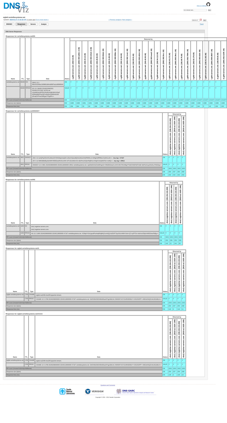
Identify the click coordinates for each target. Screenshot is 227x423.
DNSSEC (9, 24)
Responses (21, 24)
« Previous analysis (115, 20)
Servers (33, 24)
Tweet (202, 24)
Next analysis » (127, 20)
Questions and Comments (108, 385)
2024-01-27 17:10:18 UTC (18, 20)
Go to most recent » (42, 20)
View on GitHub (203, 5)
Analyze (43, 24)
